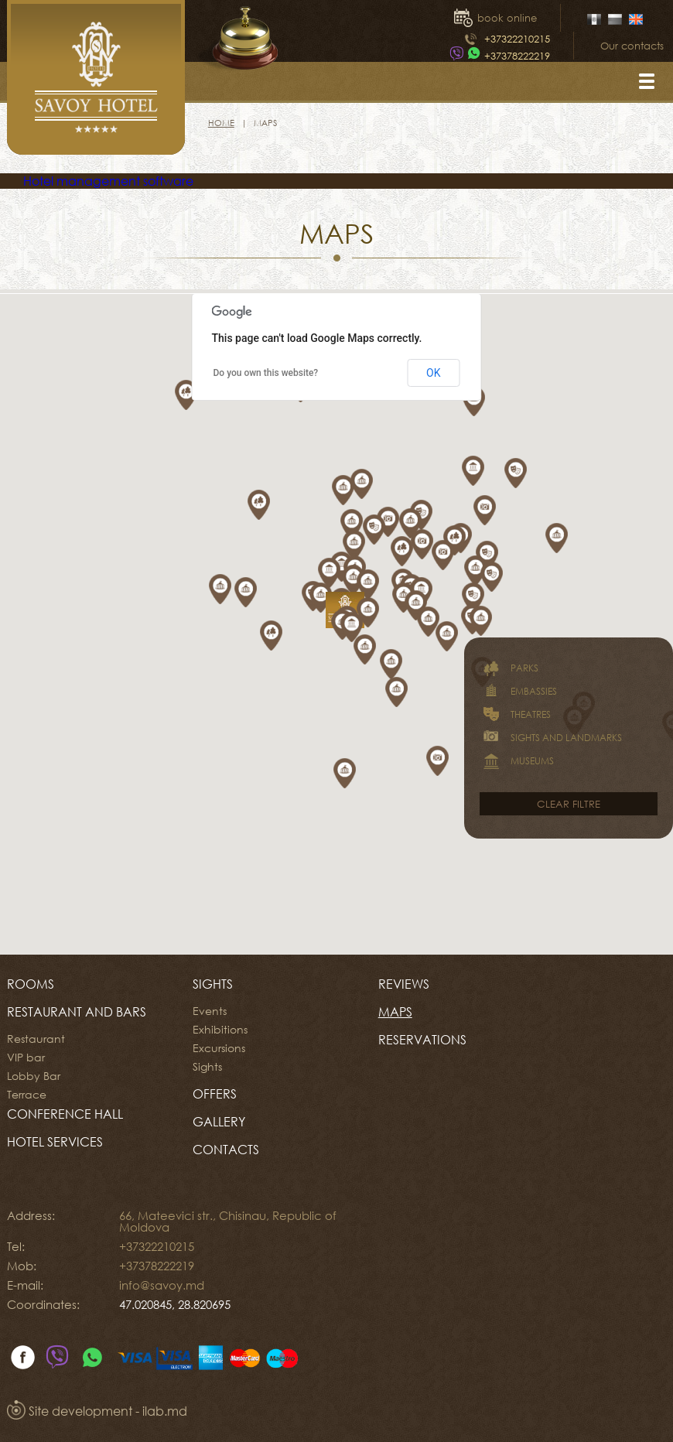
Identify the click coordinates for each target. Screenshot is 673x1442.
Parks (509, 668)
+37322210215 (517, 38)
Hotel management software (108, 181)
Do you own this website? (266, 372)
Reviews (403, 984)
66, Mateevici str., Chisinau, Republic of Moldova (227, 1221)
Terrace (26, 1094)
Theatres (515, 715)
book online (507, 18)
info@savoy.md (161, 1285)
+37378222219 (517, 56)
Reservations (422, 1040)
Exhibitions (220, 1029)
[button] (337, 576)
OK (433, 373)
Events (210, 1011)
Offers (215, 1094)
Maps (395, 1012)
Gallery (219, 1122)
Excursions (219, 1048)
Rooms (30, 984)
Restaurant (36, 1039)
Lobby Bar (33, 1076)
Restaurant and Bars (76, 1012)
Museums (517, 761)
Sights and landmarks (551, 738)
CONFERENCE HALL (65, 1114)
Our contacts (632, 45)
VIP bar (26, 1057)
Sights (213, 984)
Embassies (518, 691)
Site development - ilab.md (97, 1411)
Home (221, 123)
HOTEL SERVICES (55, 1142)
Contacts (226, 1149)
